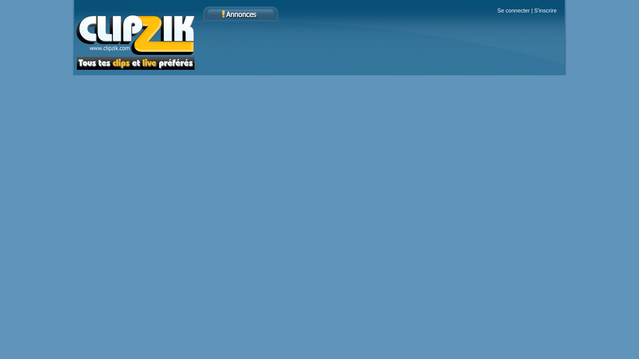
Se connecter (513, 10)
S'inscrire (545, 10)
